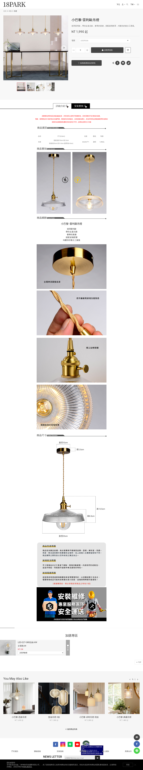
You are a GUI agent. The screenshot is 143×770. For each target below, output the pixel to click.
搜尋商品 (127, 4)
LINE (123, 63)
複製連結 (128, 62)
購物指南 (37, 751)
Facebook (117, 63)
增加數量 (87, 50)
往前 (130, 679)
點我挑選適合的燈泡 (87, 63)
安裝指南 (60, 751)
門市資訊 (14, 751)
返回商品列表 (72, 729)
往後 (138, 679)
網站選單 (138, 4)
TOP (138, 662)
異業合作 (128, 751)
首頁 (4, 11)
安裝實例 (78, 106)
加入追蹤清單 (128, 50)
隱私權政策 (27, 767)
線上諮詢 (105, 751)
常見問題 (83, 751)
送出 (97, 758)
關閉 (135, 765)
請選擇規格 (104, 40)
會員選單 (122, 4)
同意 (128, 765)
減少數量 (74, 50)
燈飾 (10, 11)
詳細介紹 (60, 106)
